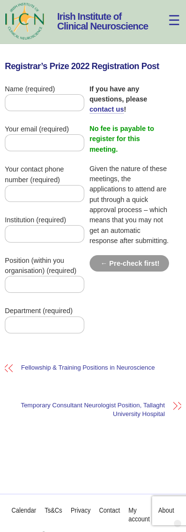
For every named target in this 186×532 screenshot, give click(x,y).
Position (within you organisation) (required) (48, 272)
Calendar (24, 510)
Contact (109, 510)
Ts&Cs (53, 510)
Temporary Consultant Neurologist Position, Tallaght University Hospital (93, 409)
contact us (107, 109)
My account (139, 514)
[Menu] (168, 13)
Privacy (81, 510)
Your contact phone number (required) (48, 181)
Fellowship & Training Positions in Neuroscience (88, 368)
